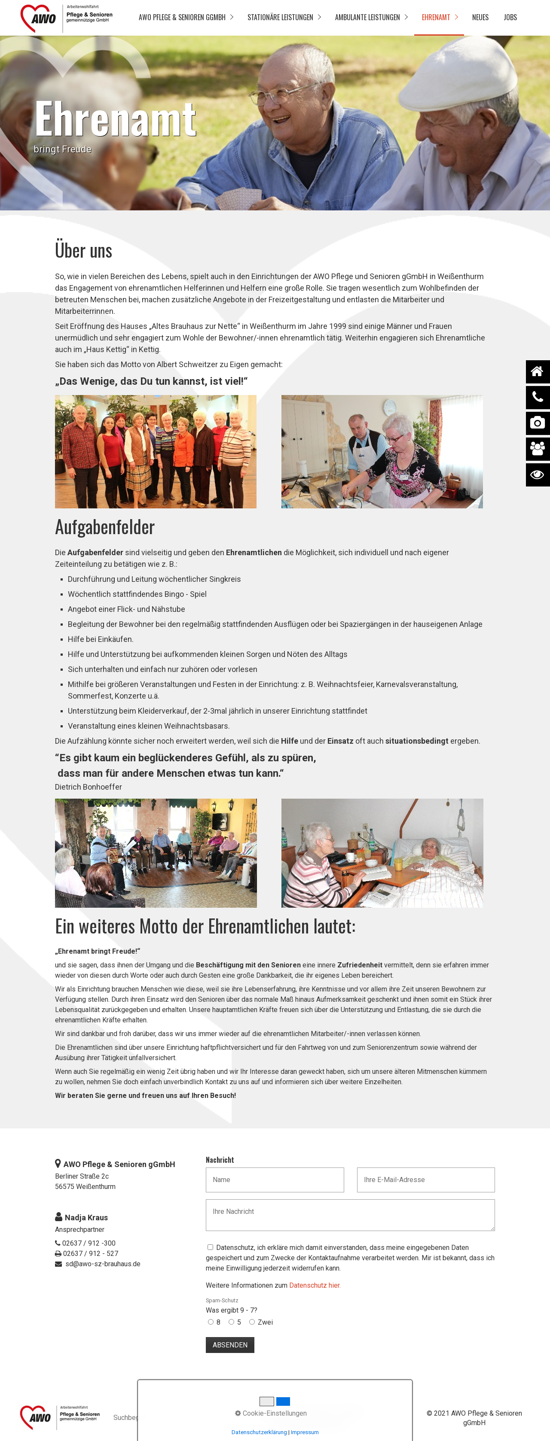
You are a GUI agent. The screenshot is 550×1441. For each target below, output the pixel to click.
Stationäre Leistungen (280, 17)
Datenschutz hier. (315, 1285)
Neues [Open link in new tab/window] (480, 17)
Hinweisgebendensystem (309, 1424)
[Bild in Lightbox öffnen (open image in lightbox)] (156, 451)
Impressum (317, 1412)
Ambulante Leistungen (367, 17)
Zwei (265, 1322)
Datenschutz (276, 1412)
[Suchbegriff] (158, 1418)
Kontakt (350, 1412)
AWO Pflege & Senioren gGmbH (182, 17)
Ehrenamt (436, 17)
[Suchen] (198, 1418)
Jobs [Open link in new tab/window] (510, 17)
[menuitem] (185, 18)
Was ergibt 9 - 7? (231, 1305)
